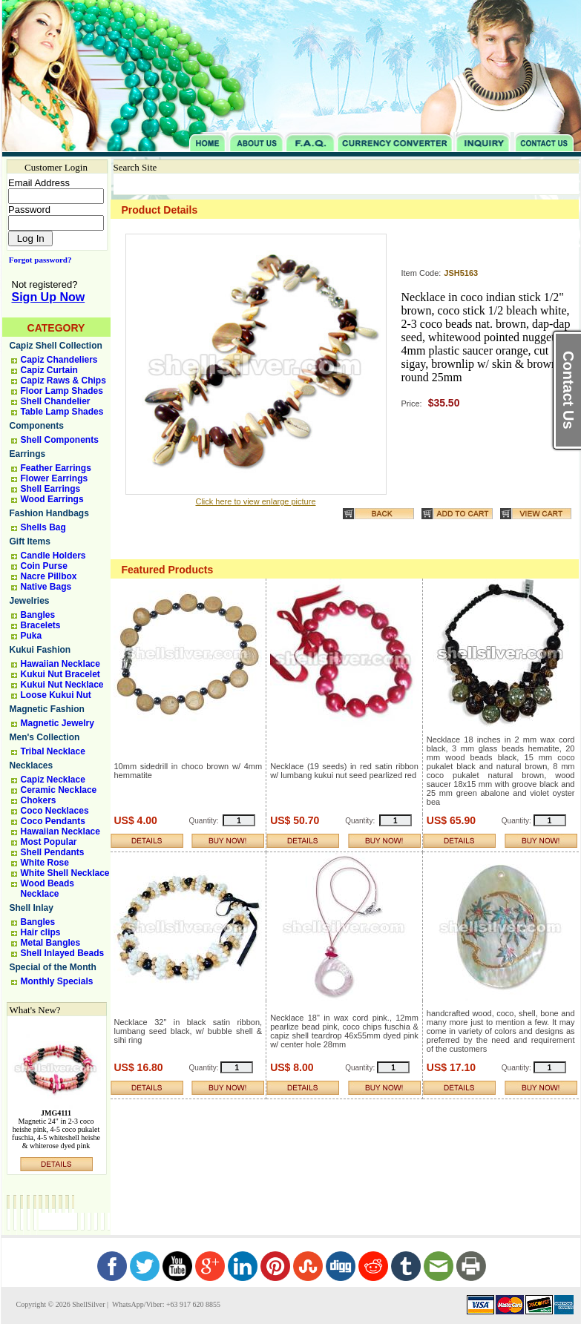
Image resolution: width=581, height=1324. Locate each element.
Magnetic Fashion (47, 709)
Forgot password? (37, 259)
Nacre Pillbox (49, 576)
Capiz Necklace (53, 779)
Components (37, 426)
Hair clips (41, 932)
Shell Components (60, 440)
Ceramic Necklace (59, 790)
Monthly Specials (57, 981)
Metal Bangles (51, 943)
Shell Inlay (31, 908)
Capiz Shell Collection (56, 345)
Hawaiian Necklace (60, 664)
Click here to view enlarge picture (255, 501)
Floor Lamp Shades (62, 391)
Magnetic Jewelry (57, 723)
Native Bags (46, 587)
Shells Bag (43, 527)
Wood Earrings (52, 499)
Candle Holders (53, 555)
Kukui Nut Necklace (62, 684)
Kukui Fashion (40, 650)
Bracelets (41, 625)
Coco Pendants (53, 821)
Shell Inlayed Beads (63, 953)
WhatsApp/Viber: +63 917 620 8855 (165, 1304)
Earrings (28, 454)
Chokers (38, 800)
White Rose (45, 862)
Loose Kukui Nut (56, 695)
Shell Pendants (53, 852)
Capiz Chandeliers (59, 360)
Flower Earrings (54, 478)
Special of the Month (53, 967)
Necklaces (31, 765)
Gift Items (30, 541)
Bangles (38, 615)
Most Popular (49, 842)
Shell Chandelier (56, 401)
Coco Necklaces (55, 811)
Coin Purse (44, 566)
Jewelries (30, 601)
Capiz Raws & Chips (63, 380)
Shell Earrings (51, 489)
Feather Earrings (56, 468)
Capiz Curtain (49, 370)
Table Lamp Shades (62, 411)
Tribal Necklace (53, 751)
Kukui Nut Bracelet (60, 674)
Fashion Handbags (49, 513)
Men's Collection (45, 737)
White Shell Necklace (65, 873)
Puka (31, 635)
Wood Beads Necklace (47, 888)
